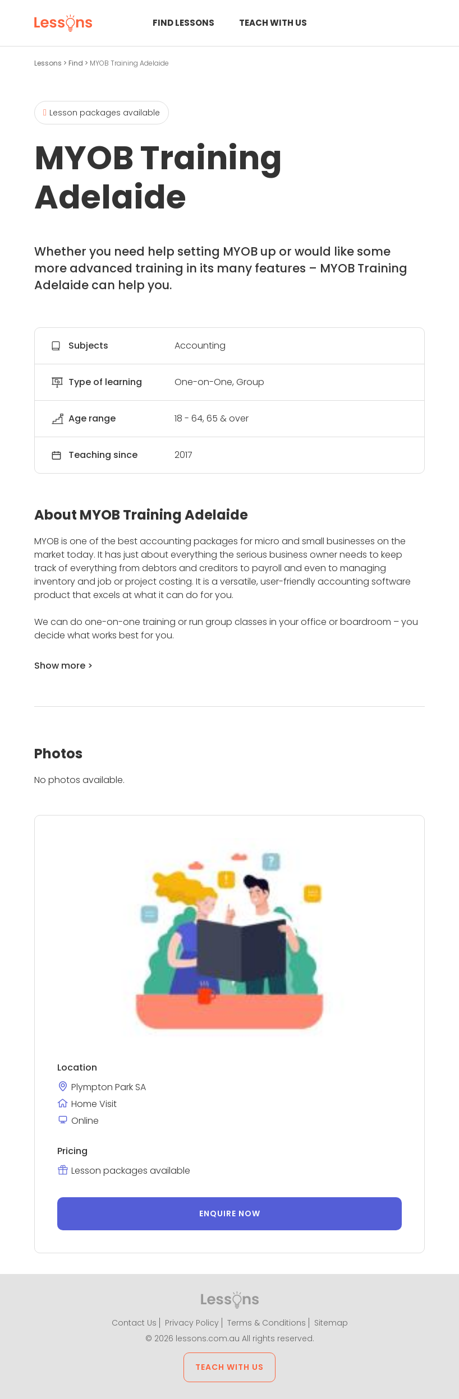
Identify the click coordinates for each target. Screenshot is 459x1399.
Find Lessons (183, 23)
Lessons (48, 63)
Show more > (63, 665)
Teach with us (273, 23)
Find (76, 63)
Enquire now (229, 1213)
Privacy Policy (192, 1322)
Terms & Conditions (266, 1322)
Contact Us (134, 1322)
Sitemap (331, 1322)
